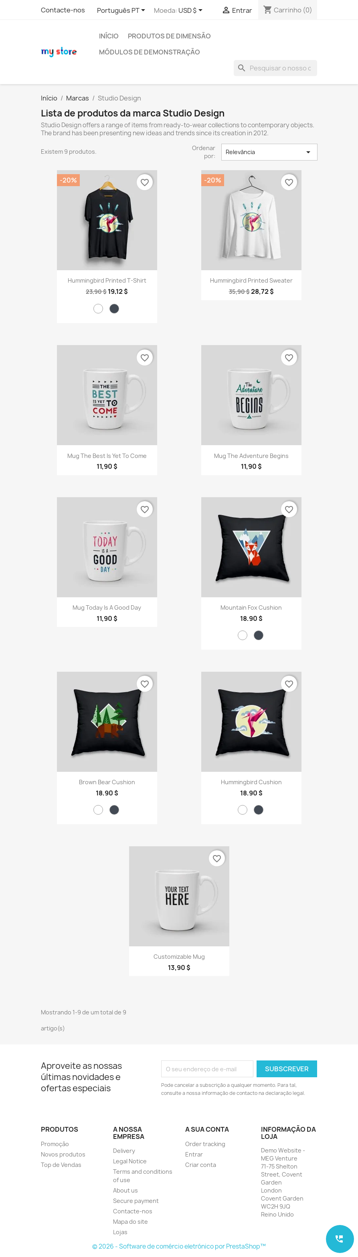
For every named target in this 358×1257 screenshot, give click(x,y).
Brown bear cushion (107, 782)
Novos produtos (63, 1154)
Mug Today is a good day (107, 607)
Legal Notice (130, 1161)
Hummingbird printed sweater (251, 280)
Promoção (55, 1144)
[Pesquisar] (275, 68)
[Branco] (98, 308)
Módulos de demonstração (149, 52)
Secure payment (136, 1201)
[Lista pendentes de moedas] (191, 11)
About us (125, 1190)
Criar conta (200, 1165)
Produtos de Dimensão (169, 36)
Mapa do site (130, 1221)
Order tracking (205, 1144)
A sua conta (207, 1129)
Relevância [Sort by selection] (269, 152)
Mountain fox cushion (251, 607)
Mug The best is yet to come (107, 456)
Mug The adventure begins (251, 456)
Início (109, 36)
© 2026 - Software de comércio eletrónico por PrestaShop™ (179, 1246)
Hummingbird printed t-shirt (107, 280)
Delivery (124, 1151)
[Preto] (114, 308)
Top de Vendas (61, 1165)
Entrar (194, 1154)
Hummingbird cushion (251, 782)
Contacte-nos (63, 10)
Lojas (120, 1232)
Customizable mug (179, 956)
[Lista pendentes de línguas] (122, 11)
